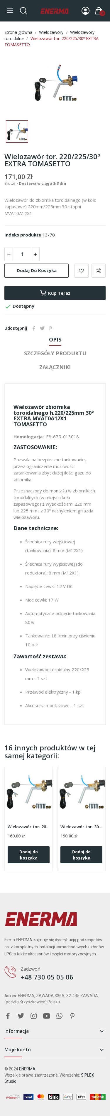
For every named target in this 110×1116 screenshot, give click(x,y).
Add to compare (98, 271)
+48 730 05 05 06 (47, 977)
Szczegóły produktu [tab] (55, 353)
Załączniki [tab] (55, 367)
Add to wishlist (81, 271)
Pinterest (50, 328)
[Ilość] (22, 254)
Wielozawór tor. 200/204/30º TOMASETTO (29, 826)
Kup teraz (55, 293)
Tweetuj (42, 328)
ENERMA (27, 1069)
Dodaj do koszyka (37, 270)
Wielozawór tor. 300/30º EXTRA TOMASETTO (81, 826)
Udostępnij (34, 328)
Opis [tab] (55, 339)
